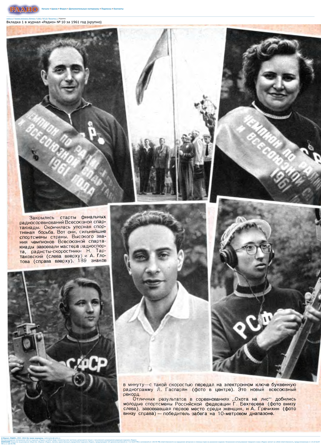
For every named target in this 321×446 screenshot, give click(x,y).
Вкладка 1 (53, 18)
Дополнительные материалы (84, 8)
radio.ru (9, 18)
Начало (45, 8)
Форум (63, 8)
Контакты (118, 8)
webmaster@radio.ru (52, 438)
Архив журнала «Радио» (25, 18)
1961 (39, 18)
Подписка (106, 8)
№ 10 (45, 18)
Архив (54, 8)
